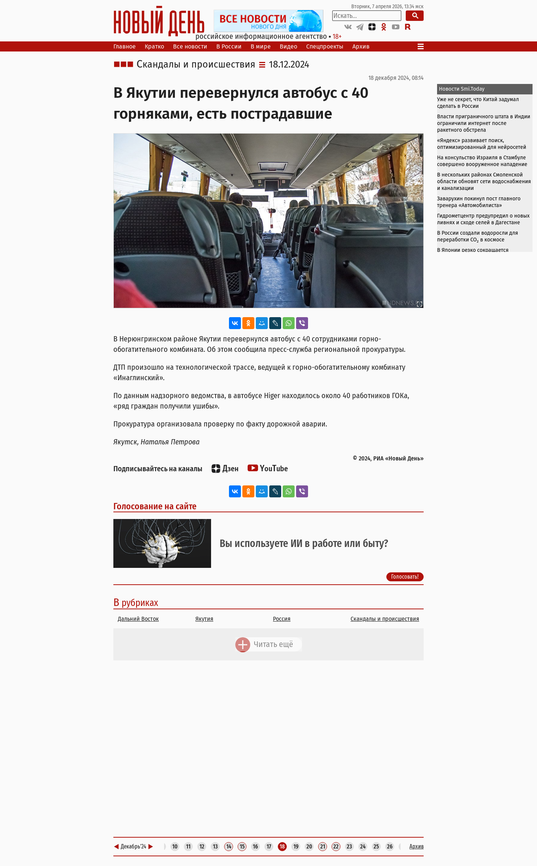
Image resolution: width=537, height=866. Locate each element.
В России (229, 46)
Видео (288, 46)
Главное (124, 46)
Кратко (154, 46)
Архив (361, 46)
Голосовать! (405, 576)
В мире (261, 46)
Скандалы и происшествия (195, 64)
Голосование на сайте (155, 506)
